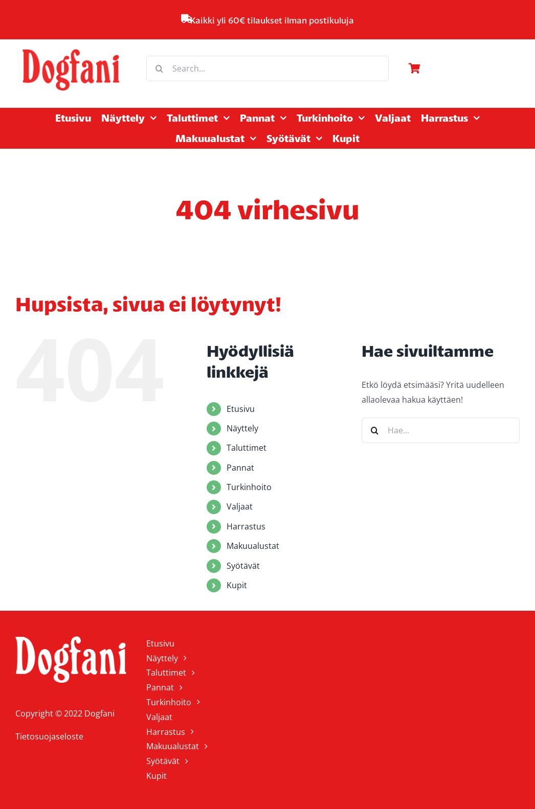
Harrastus (246, 526)
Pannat (240, 467)
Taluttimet (246, 447)
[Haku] (159, 68)
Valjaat (240, 506)
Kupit (237, 585)
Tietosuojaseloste (49, 736)
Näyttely (242, 428)
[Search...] (267, 68)
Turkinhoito (249, 487)
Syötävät (243, 565)
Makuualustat (253, 545)
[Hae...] (441, 430)
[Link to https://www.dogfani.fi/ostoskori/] (462, 68)
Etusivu (241, 408)
